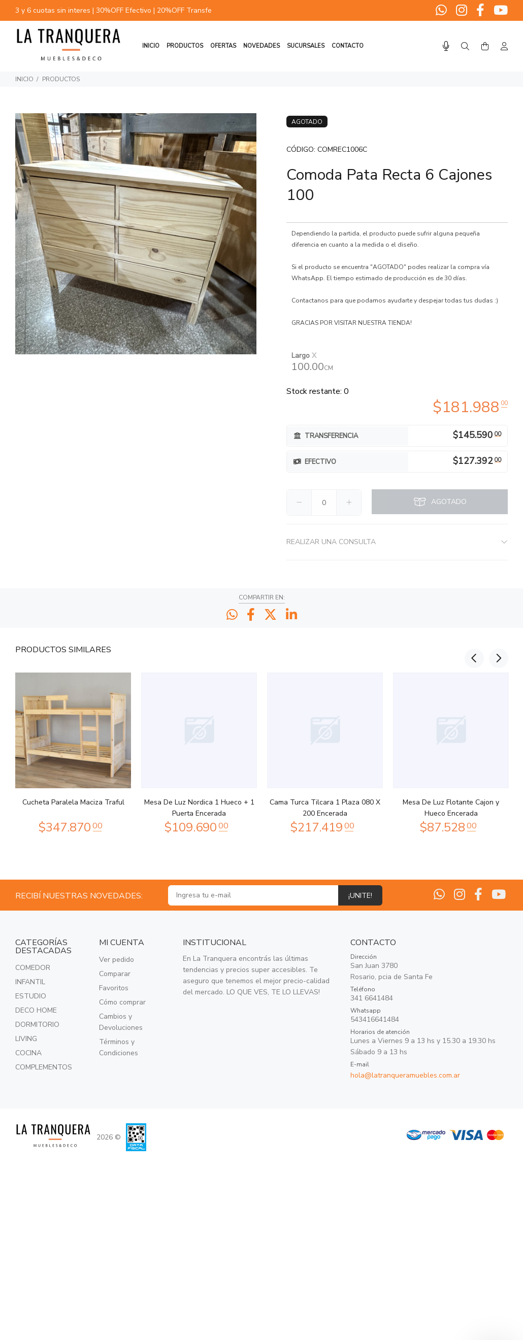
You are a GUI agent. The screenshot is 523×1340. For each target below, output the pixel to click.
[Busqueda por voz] (446, 46)
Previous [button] (474, 648)
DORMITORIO (37, 1024)
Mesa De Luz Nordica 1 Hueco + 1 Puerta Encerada (199, 807)
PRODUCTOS (61, 79)
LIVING (26, 1039)
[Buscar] (465, 47)
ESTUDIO (30, 996)
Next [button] (498, 648)
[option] (73, 751)
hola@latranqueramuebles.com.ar (405, 1075)
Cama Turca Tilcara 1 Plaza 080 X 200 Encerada (325, 807)
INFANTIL (30, 982)
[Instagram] (461, 10)
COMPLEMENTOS (43, 1067)
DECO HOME (36, 1010)
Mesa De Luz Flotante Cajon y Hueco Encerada (451, 807)
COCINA (28, 1053)
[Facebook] (480, 10)
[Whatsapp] (442, 10)
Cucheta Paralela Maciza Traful (73, 802)
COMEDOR (32, 968)
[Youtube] (500, 10)
